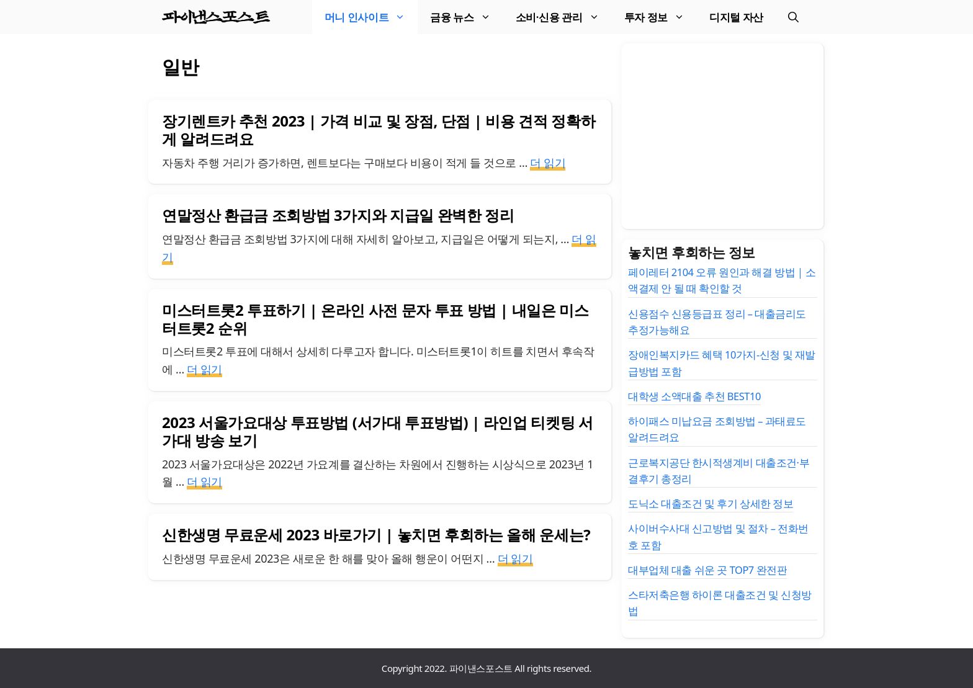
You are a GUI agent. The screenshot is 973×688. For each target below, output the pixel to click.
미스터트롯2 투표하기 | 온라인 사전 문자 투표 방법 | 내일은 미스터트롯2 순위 (375, 319)
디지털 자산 (736, 17)
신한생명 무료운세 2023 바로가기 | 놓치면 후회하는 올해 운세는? (376, 534)
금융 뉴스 (466, 17)
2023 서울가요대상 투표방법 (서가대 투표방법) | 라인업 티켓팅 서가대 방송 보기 (377, 431)
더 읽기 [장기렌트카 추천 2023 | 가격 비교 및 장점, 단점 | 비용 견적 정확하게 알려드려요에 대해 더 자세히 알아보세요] (547, 162)
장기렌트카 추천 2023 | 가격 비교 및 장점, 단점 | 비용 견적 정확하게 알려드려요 (378, 129)
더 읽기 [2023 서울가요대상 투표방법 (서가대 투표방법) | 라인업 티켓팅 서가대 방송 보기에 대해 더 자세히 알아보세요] (204, 481)
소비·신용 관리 (564, 17)
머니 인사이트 (371, 17)
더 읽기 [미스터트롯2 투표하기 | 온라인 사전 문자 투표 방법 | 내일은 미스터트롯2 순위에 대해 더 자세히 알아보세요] (204, 369)
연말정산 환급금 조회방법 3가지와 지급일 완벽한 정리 (338, 215)
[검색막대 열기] (793, 17)
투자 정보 (660, 17)
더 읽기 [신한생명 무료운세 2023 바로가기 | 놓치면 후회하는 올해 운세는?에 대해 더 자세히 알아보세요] (515, 558)
